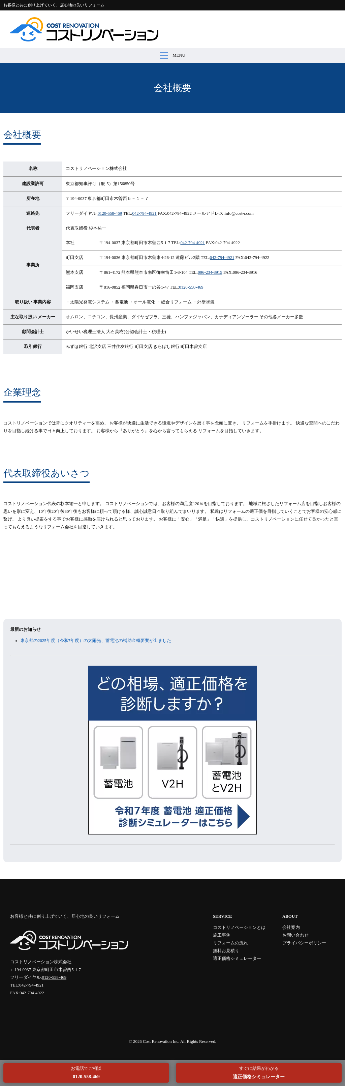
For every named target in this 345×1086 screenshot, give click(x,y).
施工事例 (221, 935)
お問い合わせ (295, 935)
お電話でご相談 (86, 1072)
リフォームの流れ (230, 943)
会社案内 (291, 927)
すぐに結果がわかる (259, 1072)
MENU (172, 55)
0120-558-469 (110, 213)
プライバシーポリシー (304, 943)
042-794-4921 (144, 213)
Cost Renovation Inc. (161, 1041)
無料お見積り (226, 950)
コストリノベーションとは (239, 927)
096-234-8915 (210, 272)
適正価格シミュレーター (237, 958)
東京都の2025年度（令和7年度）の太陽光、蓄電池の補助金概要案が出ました (95, 640)
